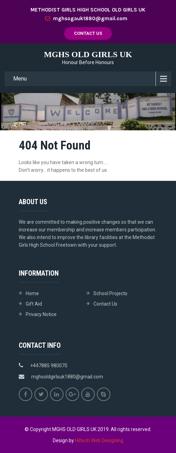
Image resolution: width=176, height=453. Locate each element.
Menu (20, 78)
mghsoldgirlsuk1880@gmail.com (67, 376)
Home (32, 293)
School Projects (110, 293)
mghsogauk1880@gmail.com (86, 18)
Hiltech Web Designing (99, 440)
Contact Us (88, 33)
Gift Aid (34, 304)
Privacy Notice (41, 314)
